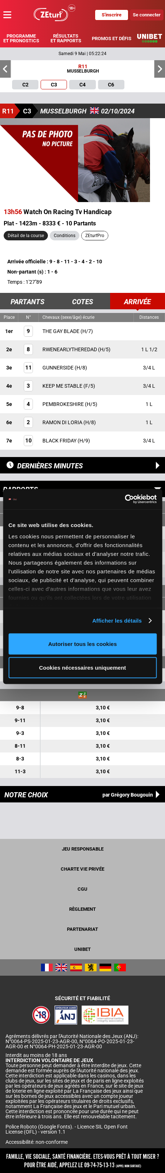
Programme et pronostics (21, 38)
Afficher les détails (117, 621)
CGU (82, 889)
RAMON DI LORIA (62, 422)
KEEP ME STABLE (62, 386)
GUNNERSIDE (58, 368)
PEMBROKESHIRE (63, 404)
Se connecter (147, 15)
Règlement (82, 909)
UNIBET (82, 949)
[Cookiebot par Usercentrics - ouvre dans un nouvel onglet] (125, 499)
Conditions (64, 235)
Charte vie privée (82, 869)
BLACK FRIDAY (60, 441)
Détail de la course (26, 235)
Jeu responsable (83, 849)
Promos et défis (111, 38)
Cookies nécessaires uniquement (82, 668)
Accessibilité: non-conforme (36, 1142)
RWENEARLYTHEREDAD (70, 349)
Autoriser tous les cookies (82, 643)
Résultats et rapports (65, 38)
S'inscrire (111, 15)
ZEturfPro (94, 235)
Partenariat (82, 929)
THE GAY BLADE (61, 331)
